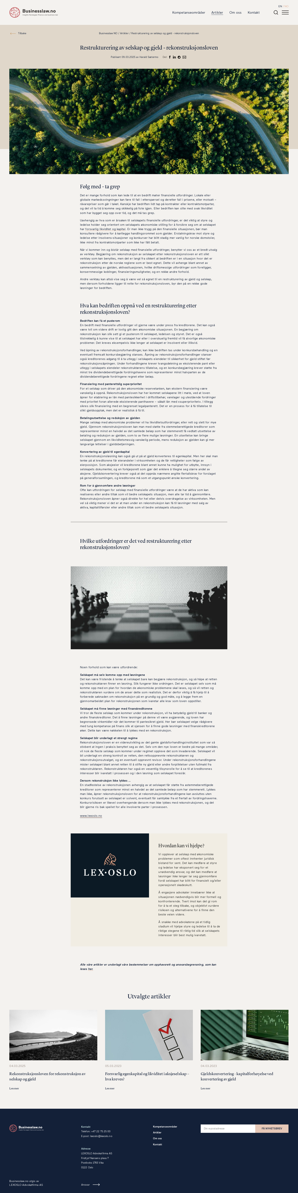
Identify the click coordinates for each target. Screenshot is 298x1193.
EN (280, 6)
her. (90, 968)
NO (286, 6)
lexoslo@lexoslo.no (101, 1136)
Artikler (217, 12)
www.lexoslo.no (91, 815)
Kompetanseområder (188, 12)
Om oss (235, 12)
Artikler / (125, 33)
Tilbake (22, 33)
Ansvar (85, 1184)
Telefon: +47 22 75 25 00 (95, 1131)
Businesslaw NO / (109, 33)
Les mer (14, 1088)
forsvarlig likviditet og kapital (105, 229)
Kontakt (254, 12)
